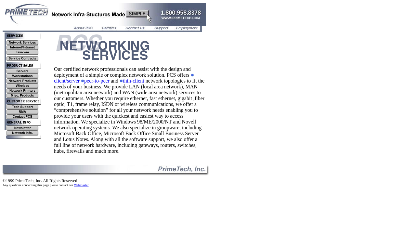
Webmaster (81, 185)
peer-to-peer (95, 81)
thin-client (132, 81)
